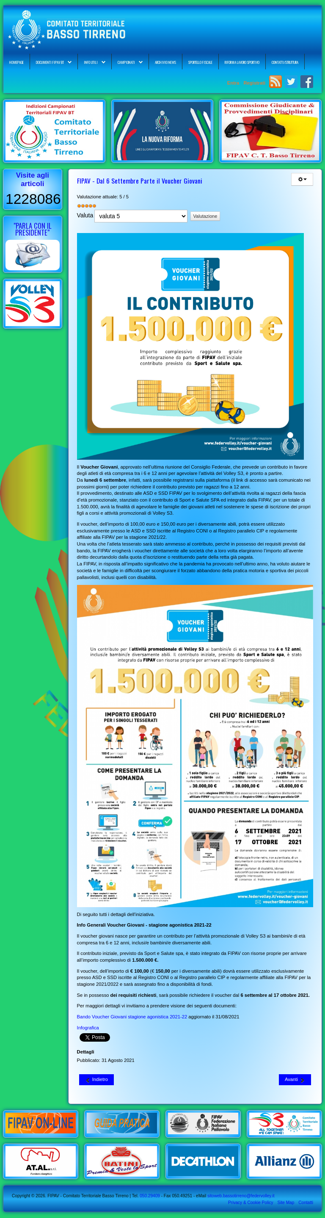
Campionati (126, 62)
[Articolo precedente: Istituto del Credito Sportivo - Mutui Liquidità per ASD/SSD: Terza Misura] (96, 1079)
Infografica (88, 1027)
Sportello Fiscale (200, 62)
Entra (234, 82)
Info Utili (91, 62)
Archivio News (165, 62)
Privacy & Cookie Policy (250, 1202)
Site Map (285, 1202)
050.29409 (149, 1195)
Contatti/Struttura (285, 62)
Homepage (16, 62)
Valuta (85, 215)
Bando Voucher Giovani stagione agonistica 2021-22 (132, 1016)
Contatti (305, 1202)
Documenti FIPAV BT (50, 62)
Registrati (254, 82)
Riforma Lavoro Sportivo (242, 62)
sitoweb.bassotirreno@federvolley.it (241, 1195)
